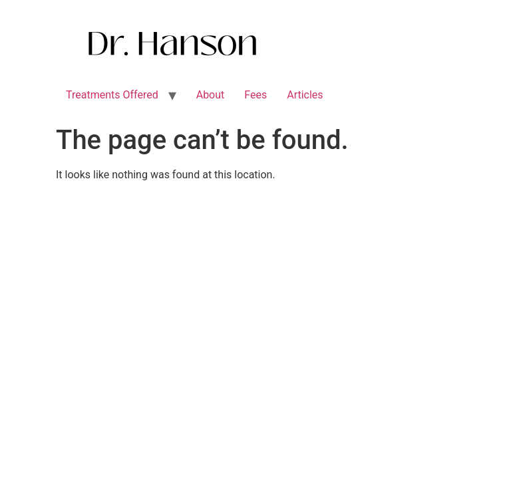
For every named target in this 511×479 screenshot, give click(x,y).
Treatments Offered (112, 94)
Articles (305, 94)
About (210, 94)
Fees (255, 94)
